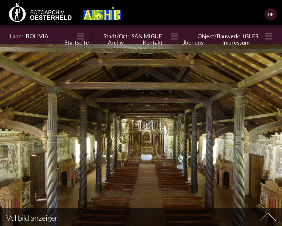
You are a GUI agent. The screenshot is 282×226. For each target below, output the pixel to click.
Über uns (192, 42)
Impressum (235, 42)
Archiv (116, 42)
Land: (28, 36)
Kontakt (153, 42)
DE (271, 14)
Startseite (77, 42)
